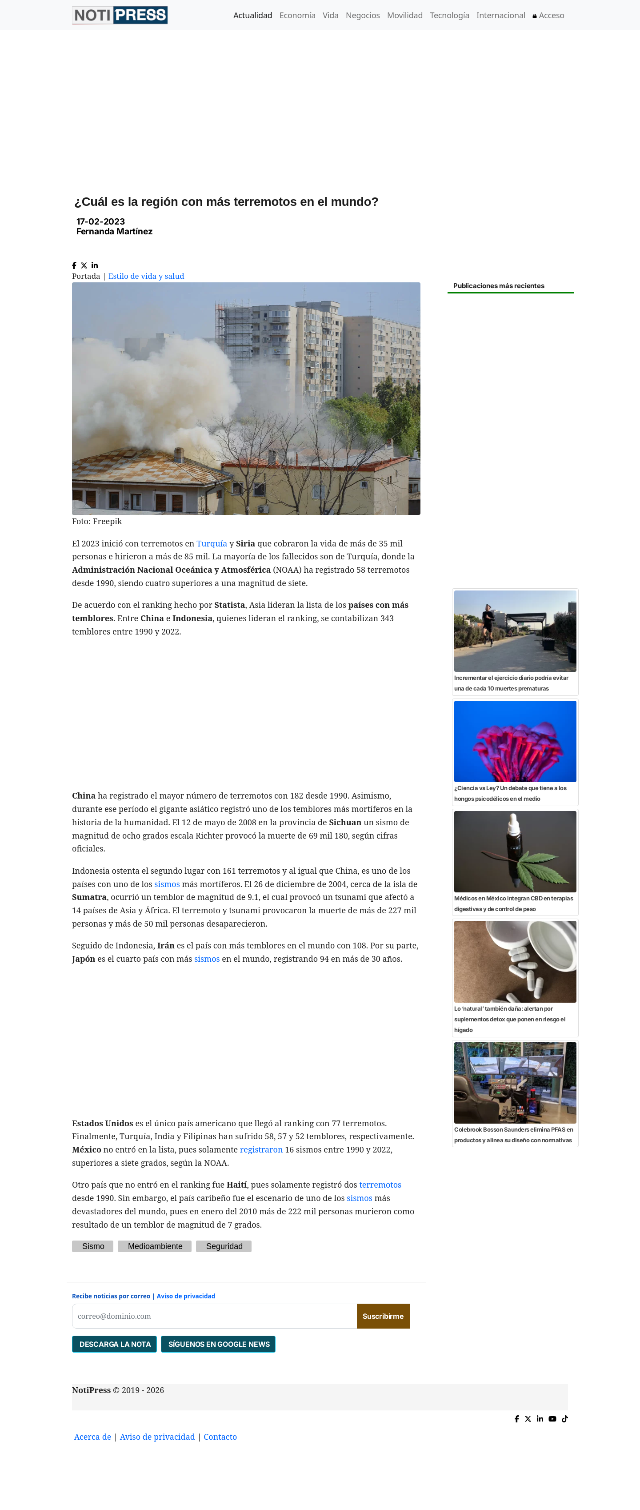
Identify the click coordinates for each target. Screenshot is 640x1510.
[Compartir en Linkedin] (95, 263)
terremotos (380, 1184)
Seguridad (224, 1246)
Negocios (363, 15)
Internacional (500, 15)
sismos (167, 884)
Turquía (211, 543)
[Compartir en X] (84, 263)
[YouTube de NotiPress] (552, 1417)
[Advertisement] (330, 106)
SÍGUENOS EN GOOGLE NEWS (218, 1344)
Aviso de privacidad (186, 1296)
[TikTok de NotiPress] (565, 1417)
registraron (261, 1149)
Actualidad (252, 15)
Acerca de (93, 1436)
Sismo (93, 1246)
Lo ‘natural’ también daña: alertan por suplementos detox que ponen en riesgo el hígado (509, 1019)
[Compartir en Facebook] (74, 263)
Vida (331, 15)
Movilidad (405, 15)
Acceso (548, 15)
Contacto (220, 1436)
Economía (298, 15)
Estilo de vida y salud (146, 276)
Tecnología (449, 15)
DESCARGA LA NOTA (114, 1344)
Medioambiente (155, 1246)
